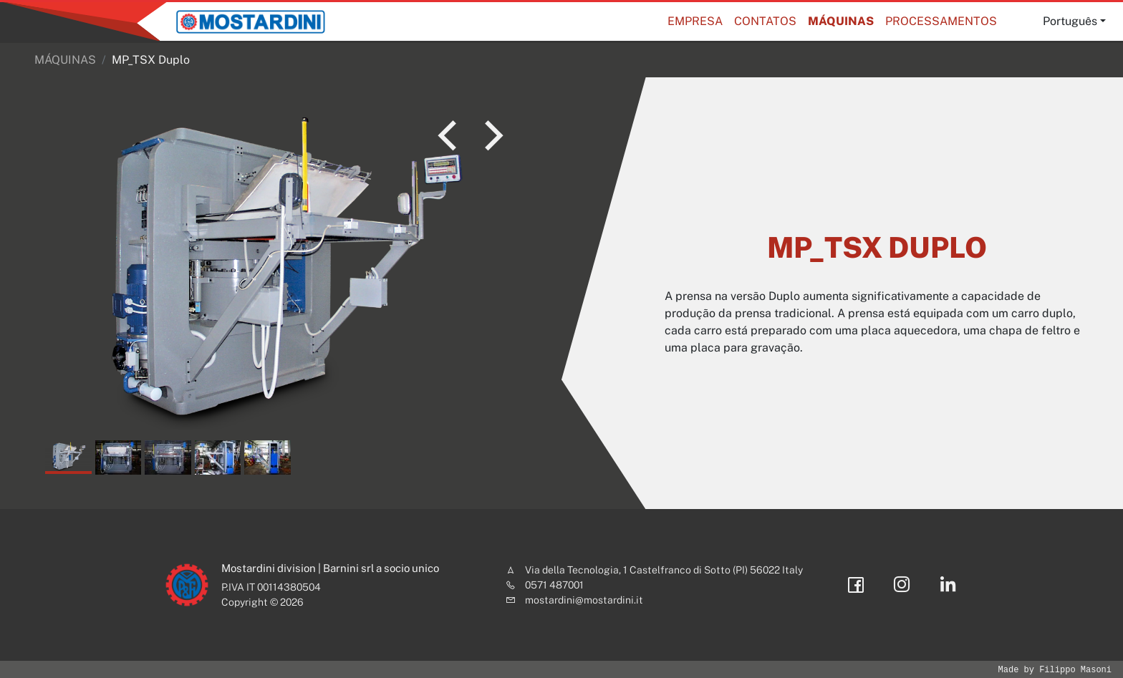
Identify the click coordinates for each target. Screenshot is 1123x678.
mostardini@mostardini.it (584, 600)
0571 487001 (554, 585)
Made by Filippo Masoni (1055, 670)
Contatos (765, 21)
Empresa (695, 21)
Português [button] (1070, 21)
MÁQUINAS (841, 21)
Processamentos (941, 21)
